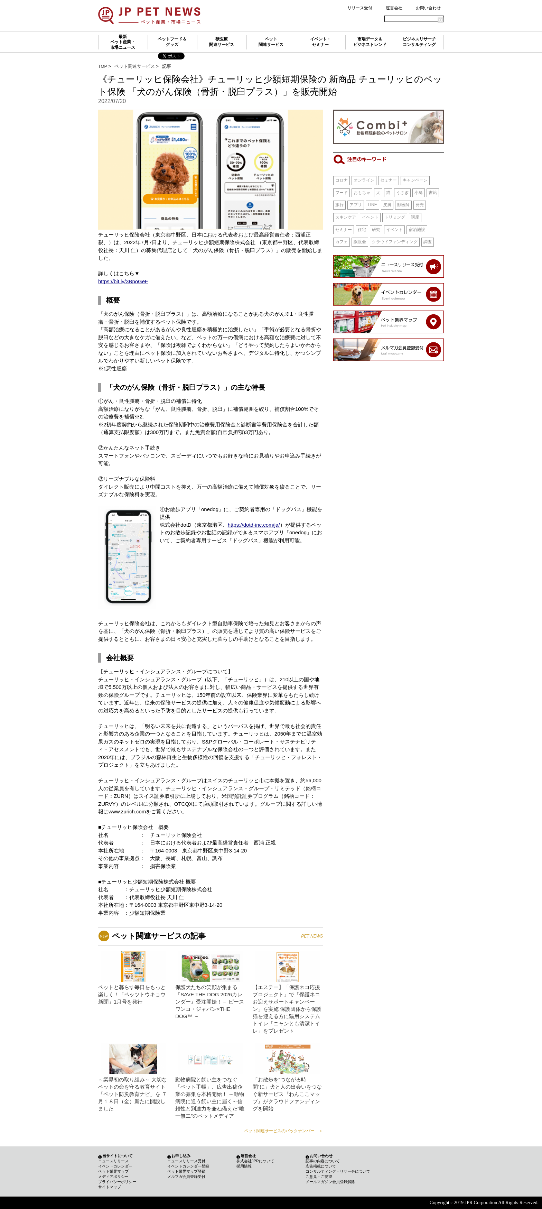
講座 (415, 217)
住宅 (362, 229)
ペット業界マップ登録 (186, 1171)
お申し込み (180, 1156)
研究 (376, 229)
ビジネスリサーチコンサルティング (419, 42)
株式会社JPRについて (255, 1161)
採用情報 (244, 1166)
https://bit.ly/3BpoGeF (123, 281)
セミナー (388, 180)
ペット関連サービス (271, 42)
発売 (419, 204)
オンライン (364, 180)
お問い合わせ (428, 8)
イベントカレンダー (115, 1166)
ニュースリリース (113, 1161)
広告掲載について (321, 1166)
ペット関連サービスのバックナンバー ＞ (283, 1130)
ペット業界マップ (113, 1171)
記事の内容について (323, 1161)
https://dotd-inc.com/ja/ (254, 525)
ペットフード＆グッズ (172, 42)
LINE (372, 204)
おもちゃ (362, 192)
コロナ (341, 180)
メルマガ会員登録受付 (186, 1176)
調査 (427, 241)
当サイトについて (117, 1156)
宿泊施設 (417, 229)
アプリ (355, 204)
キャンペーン (415, 180)
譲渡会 (360, 241)
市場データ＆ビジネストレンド (369, 42)
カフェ (341, 241)
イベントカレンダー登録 (188, 1166)
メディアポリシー (113, 1176)
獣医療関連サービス (221, 42)
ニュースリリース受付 (186, 1161)
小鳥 (418, 192)
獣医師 (403, 204)
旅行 (339, 204)
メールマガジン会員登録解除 (330, 1182)
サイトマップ (109, 1187)
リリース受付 (359, 8)
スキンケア (345, 217)
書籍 (433, 192)
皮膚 (387, 204)
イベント (370, 217)
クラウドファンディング (395, 241)
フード (341, 192)
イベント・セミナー (320, 42)
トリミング (394, 217)
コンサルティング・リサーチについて (338, 1171)
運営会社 (394, 8)
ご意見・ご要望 (319, 1176)
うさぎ (402, 192)
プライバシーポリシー (117, 1182)
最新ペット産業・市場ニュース (122, 42)
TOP (102, 66)
